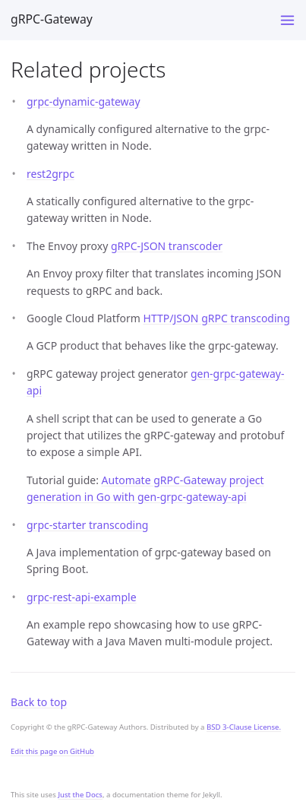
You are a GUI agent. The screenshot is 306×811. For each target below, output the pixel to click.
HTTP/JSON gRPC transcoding (217, 318)
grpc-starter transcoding (87, 525)
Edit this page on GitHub (52, 751)
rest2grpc (50, 173)
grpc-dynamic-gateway (83, 101)
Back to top (39, 702)
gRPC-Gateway (52, 19)
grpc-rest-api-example (82, 597)
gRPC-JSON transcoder (166, 246)
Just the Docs (80, 795)
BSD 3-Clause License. (244, 727)
